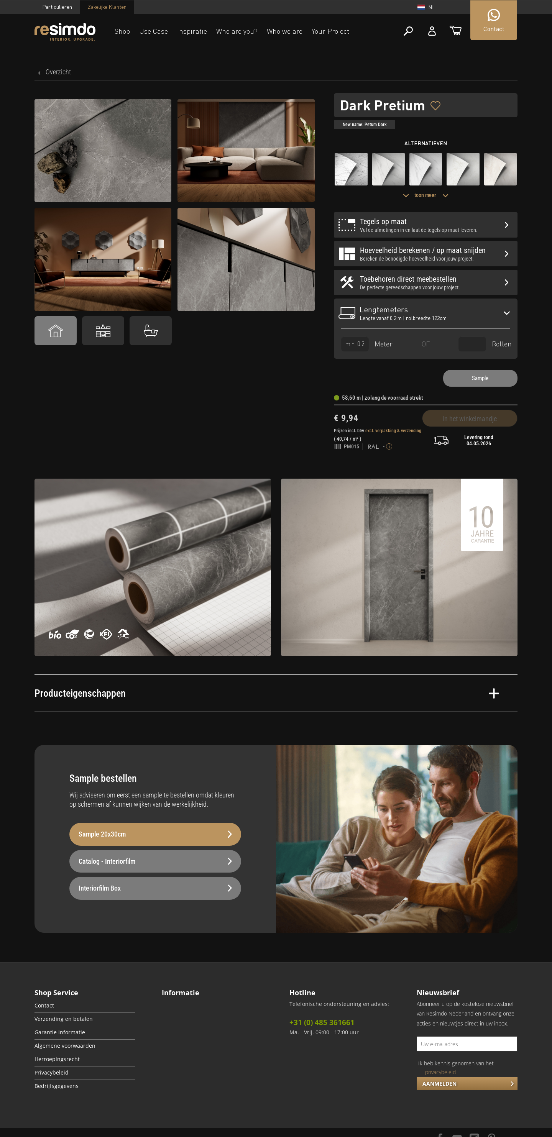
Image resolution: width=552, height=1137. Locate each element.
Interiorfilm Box (155, 888)
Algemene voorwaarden (64, 1045)
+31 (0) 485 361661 (322, 1022)
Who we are (284, 31)
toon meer (425, 195)
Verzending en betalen (63, 1019)
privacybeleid (440, 1072)
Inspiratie (192, 31)
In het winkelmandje (469, 419)
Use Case (153, 31)
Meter (367, 343)
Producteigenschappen (266, 693)
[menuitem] (84, 1006)
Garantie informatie (59, 1032)
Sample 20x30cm (155, 834)
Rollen (485, 343)
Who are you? (237, 31)
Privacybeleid (51, 1072)
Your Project (330, 31)
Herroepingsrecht (57, 1059)
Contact (44, 1005)
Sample (480, 378)
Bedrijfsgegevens (56, 1086)
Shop (122, 31)
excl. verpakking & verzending (393, 430)
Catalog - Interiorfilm (155, 861)
